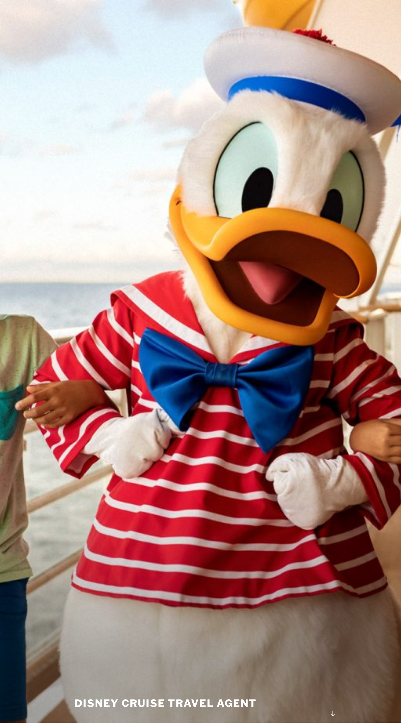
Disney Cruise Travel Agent (166, 703)
